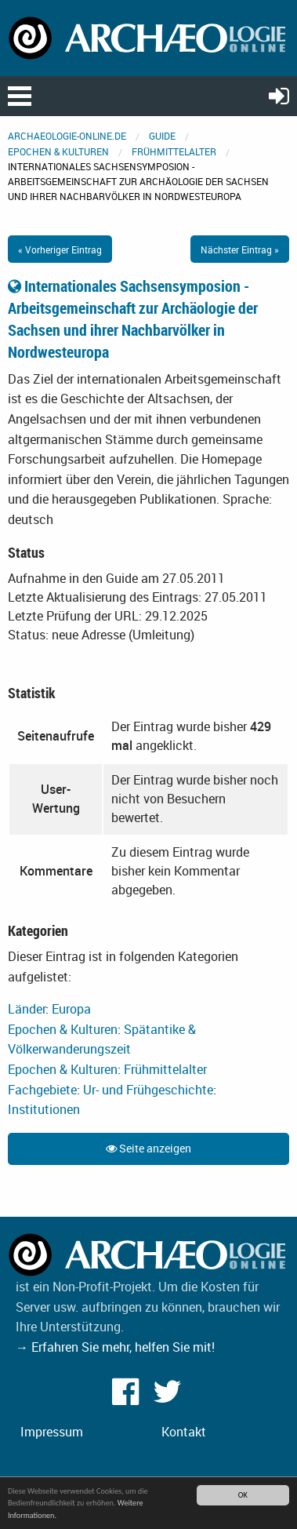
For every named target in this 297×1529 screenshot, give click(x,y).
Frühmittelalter (174, 151)
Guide (162, 135)
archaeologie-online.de (67, 135)
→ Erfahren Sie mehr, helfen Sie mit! (115, 1347)
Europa (71, 1009)
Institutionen (44, 1109)
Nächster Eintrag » (240, 249)
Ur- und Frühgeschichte (148, 1089)
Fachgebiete (42, 1089)
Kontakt (183, 1431)
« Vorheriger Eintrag (60, 249)
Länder (26, 1009)
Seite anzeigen (148, 1148)
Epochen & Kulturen (58, 151)
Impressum (51, 1431)
